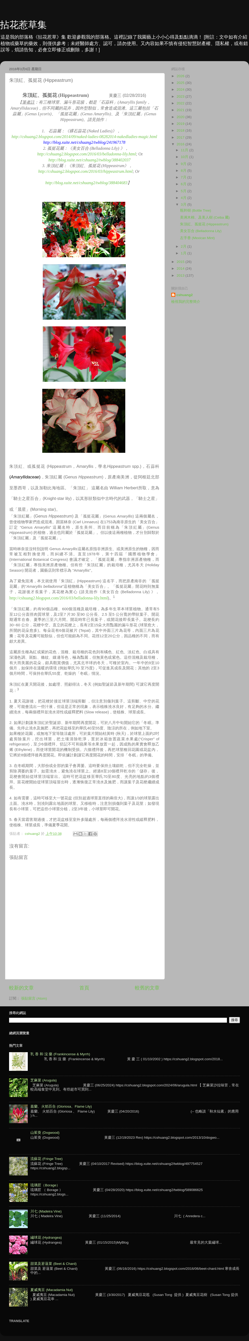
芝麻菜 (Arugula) (43, 1080)
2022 (181, 103)
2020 (181, 117)
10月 (185, 157)
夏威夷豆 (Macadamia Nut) (51, 1290)
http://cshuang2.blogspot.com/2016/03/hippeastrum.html (85, 171)
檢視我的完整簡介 (185, 302)
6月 (184, 184)
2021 (181, 110)
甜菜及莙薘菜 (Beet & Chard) (53, 1264)
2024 (181, 89)
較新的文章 (21, 988)
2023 (181, 96)
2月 (184, 246)
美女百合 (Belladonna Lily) (201, 231)
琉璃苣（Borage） (45, 1185)
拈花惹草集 (23, 24)
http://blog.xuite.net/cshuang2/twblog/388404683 (86, 183)
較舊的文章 (147, 988)
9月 (184, 164)
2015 (181, 262)
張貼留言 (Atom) (34, 998)
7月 (184, 177)
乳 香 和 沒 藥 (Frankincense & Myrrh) (60, 1054)
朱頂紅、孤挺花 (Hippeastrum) (204, 224)
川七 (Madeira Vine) (45, 1211)
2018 (181, 130)
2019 (181, 124)
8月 (184, 171)
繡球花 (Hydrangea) (46, 1237)
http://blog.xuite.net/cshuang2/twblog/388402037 (89, 160)
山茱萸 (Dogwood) (44, 1133)
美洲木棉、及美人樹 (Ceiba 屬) (205, 217)
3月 (184, 204)
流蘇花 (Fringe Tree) (46, 1159)
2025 (181, 83)
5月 (184, 191)
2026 (181, 76)
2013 (181, 275)
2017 (181, 137)
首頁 (84, 988)
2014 (181, 268)
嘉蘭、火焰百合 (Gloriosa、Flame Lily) (61, 1106)
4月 (184, 198)
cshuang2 (184, 295)
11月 (185, 150)
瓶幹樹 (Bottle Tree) (195, 210)
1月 (184, 253)
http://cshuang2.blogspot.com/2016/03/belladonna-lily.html (86, 154)
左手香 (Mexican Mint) (197, 238)
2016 (181, 144)
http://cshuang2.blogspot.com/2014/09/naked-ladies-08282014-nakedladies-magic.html (84, 136)
